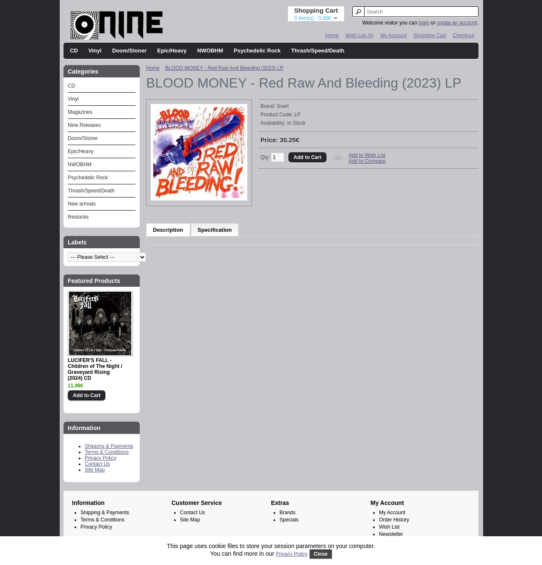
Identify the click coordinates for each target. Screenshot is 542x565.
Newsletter (391, 534)
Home (332, 35)
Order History (394, 520)
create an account (457, 23)
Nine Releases (84, 125)
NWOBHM (210, 50)
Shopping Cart (430, 35)
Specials (289, 520)
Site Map (95, 470)
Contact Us (97, 464)
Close (321, 554)
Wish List (389, 527)
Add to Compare (366, 161)
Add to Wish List (366, 155)
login (424, 23)
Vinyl (95, 50)
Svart (283, 106)
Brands (287, 513)
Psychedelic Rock (257, 50)
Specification (215, 230)
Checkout (463, 35)
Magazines (80, 112)
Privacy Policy (100, 458)
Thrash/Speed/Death (318, 50)
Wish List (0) (360, 35)
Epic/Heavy (171, 50)
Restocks (78, 217)
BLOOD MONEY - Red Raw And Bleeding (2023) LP (224, 68)
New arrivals (82, 204)
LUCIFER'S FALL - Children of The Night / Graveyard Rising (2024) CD (95, 369)
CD (74, 50)
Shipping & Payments (109, 446)
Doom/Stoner (129, 50)
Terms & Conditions (107, 452)
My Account (394, 35)
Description (168, 230)
